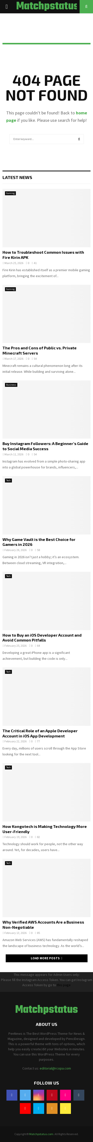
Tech (8, 480)
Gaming (10, 193)
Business (11, 384)
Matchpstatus (47, 6)
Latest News (17, 177)
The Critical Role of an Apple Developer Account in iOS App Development (40, 733)
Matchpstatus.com (41, 1134)
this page (64, 985)
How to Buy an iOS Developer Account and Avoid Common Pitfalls (42, 637)
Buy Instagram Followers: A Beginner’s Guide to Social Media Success (45, 446)
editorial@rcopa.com (55, 1068)
